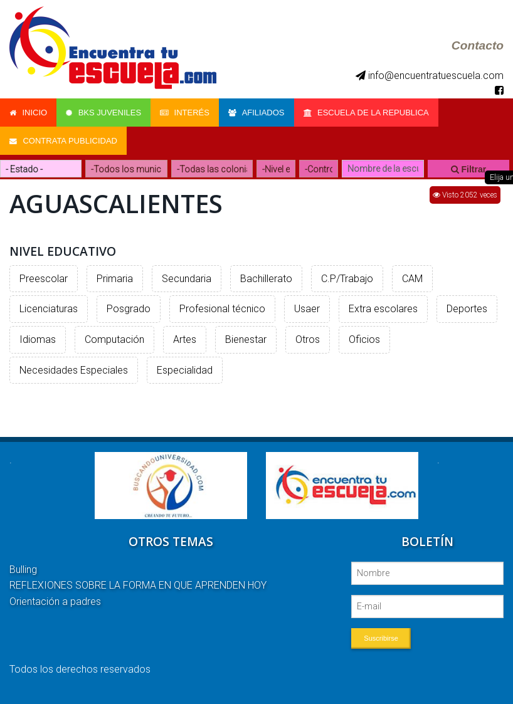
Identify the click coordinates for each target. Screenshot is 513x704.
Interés (184, 112)
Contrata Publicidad (63, 140)
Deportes (467, 309)
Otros (307, 339)
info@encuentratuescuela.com (430, 75)
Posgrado (129, 309)
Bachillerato (266, 279)
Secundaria (186, 279)
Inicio (28, 112)
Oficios (364, 339)
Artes (184, 339)
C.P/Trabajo (347, 279)
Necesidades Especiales (73, 370)
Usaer (307, 309)
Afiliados (256, 112)
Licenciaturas (48, 309)
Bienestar (246, 339)
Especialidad (185, 370)
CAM (412, 279)
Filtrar (469, 169)
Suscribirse (381, 638)
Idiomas (37, 339)
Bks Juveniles (103, 112)
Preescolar (43, 279)
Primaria (115, 279)
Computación (114, 339)
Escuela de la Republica (366, 112)
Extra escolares (383, 309)
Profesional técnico (222, 309)
